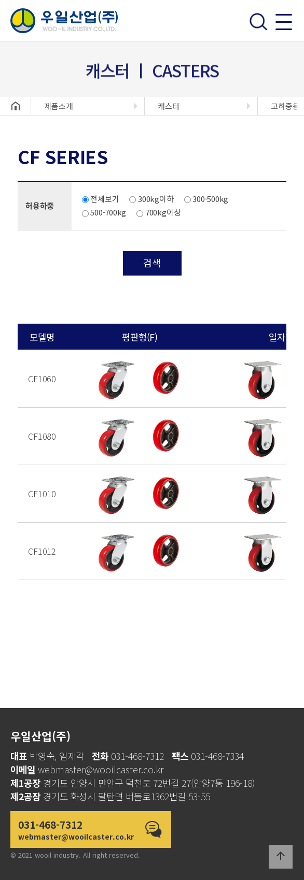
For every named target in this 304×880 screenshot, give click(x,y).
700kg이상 (158, 212)
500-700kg (104, 212)
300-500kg (206, 198)
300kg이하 (151, 198)
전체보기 (100, 198)
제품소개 (58, 105)
